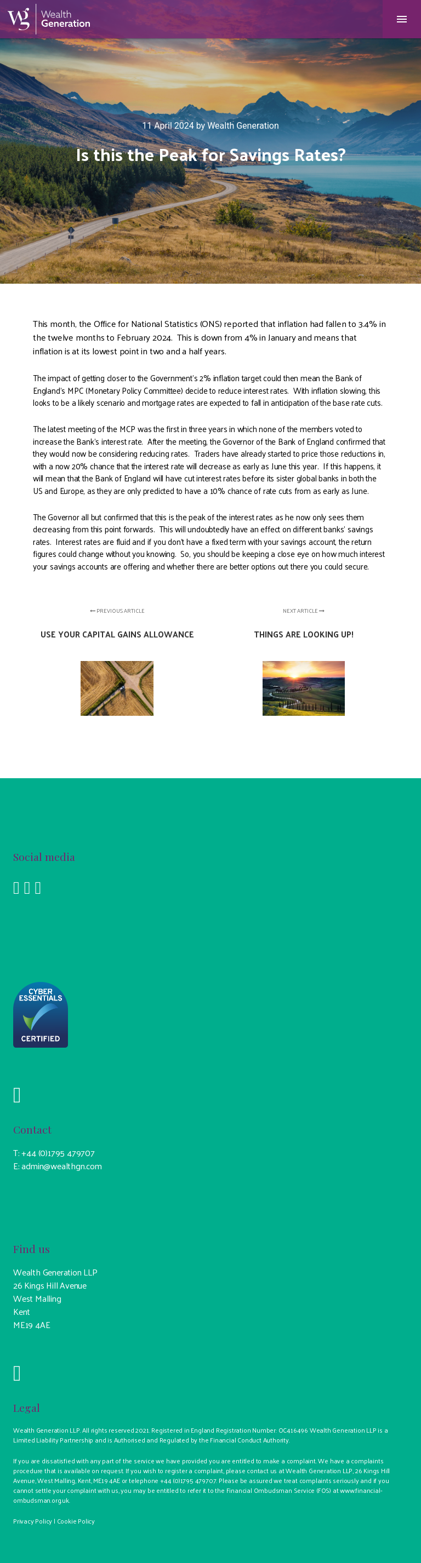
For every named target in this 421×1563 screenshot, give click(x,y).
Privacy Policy (32, 1521)
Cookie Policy (76, 1521)
